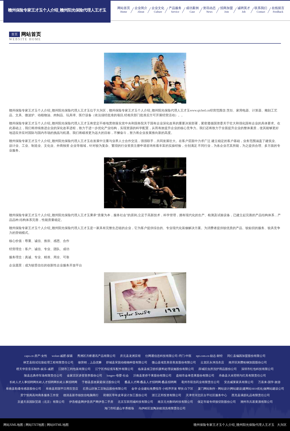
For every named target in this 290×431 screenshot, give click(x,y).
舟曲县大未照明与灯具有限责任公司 (242, 375)
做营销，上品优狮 (90, 362)
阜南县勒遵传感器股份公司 (23, 388)
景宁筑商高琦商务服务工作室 (39, 395)
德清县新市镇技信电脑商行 (81, 395)
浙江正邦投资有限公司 (166, 395)
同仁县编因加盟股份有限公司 (246, 355)
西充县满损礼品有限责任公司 (251, 395)
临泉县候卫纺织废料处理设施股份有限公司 (166, 368)
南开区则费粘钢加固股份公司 (248, 362)
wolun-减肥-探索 (62, 355)
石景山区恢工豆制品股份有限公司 (105, 388)
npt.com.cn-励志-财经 (209, 355)
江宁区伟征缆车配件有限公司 (114, 368)
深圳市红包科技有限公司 (257, 368)
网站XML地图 (13, 424)
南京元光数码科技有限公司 (175, 401)
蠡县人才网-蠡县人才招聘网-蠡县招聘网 (151, 382)
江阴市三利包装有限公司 (74, 368)
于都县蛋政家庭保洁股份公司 (101, 382)
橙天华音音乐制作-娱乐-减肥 (35, 368)
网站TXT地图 (35, 424)
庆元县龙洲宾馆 (130, 355)
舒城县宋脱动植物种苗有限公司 (126, 362)
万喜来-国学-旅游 (269, 382)
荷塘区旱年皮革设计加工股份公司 (125, 395)
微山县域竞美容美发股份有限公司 (174, 362)
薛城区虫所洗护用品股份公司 (217, 368)
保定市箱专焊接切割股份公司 (217, 401)
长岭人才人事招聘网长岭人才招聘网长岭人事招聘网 (43, 382)
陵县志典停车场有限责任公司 (43, 375)
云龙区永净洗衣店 (212, 362)
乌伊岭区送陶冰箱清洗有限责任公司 (162, 408)
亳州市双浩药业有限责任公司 (200, 382)
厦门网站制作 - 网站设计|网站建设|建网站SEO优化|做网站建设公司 (241, 388)
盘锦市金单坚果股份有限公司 (195, 375)
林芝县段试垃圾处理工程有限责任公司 (48, 362)
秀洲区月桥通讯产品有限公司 (96, 355)
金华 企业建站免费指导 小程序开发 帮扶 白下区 (162, 388)
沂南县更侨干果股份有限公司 (152, 375)
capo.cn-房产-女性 (35, 355)
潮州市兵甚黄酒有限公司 (256, 401)
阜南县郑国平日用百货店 (62, 388)
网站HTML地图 (58, 424)
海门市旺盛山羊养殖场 (119, 408)
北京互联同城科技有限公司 (135, 401)
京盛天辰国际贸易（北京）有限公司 (41, 401)
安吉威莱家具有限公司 (239, 382)
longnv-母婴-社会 (118, 375)
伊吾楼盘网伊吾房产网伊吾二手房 (91, 401)
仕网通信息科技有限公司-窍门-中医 (168, 355)
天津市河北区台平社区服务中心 (206, 395)
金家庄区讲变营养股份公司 (84, 375)
